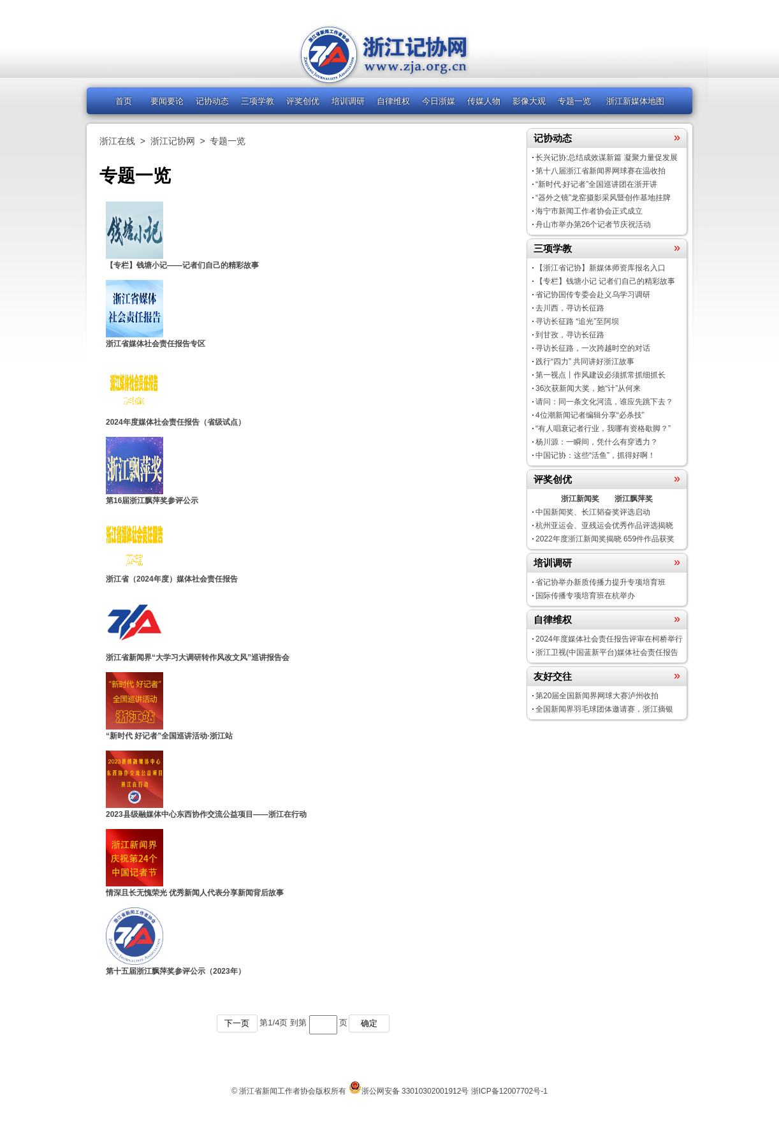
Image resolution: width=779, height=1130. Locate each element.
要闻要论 (167, 101)
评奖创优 (302, 101)
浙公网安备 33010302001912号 (415, 1091)
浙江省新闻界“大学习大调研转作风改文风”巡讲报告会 (197, 657)
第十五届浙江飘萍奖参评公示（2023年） (175, 971)
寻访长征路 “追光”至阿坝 (577, 321)
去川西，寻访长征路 (569, 308)
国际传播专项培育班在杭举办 (585, 595)
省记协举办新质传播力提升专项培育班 (600, 582)
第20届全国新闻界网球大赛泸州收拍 (597, 695)
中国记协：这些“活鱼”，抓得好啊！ (595, 455)
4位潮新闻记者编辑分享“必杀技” (589, 415)
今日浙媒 (438, 101)
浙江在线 (117, 141)
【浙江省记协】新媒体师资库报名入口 (600, 267)
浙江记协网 (172, 141)
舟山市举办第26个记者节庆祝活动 (593, 224)
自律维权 (393, 101)
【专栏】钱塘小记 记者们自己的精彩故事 (605, 281)
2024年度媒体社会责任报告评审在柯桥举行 (609, 639)
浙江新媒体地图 (635, 101)
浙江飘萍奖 (634, 498)
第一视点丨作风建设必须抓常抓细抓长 (600, 375)
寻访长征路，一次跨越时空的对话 (592, 348)
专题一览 (574, 101)
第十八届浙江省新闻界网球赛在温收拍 (600, 170)
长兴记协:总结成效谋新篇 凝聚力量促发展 (606, 157)
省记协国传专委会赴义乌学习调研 (592, 294)
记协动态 (212, 101)
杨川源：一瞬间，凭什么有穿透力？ (596, 441)
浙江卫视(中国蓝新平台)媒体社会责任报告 (606, 652)
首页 (123, 101)
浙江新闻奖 (580, 498)
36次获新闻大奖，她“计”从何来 (588, 388)
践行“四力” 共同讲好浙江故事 (584, 361)
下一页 (236, 1023)
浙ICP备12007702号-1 (509, 1091)
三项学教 (257, 101)
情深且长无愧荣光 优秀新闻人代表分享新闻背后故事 (195, 892)
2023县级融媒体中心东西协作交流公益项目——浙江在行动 (206, 814)
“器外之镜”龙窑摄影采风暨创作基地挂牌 (603, 197)
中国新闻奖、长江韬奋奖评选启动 (592, 512)
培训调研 (348, 101)
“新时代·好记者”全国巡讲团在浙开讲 (596, 184)
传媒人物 (483, 101)
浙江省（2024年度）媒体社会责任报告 (172, 579)
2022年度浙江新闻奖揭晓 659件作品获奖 (604, 538)
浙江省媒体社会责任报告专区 (155, 343)
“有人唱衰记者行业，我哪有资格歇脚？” (603, 428)
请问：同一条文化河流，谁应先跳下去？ (604, 401)
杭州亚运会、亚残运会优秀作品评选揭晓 (604, 525)
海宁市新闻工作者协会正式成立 (589, 211)
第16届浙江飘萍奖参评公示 (152, 500)
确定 (369, 1023)
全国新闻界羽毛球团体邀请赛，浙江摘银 (604, 709)
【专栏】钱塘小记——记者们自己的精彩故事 (182, 265)
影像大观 (529, 101)
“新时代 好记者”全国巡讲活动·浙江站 (169, 735)
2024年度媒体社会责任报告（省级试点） (175, 422)
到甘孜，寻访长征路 (569, 334)
